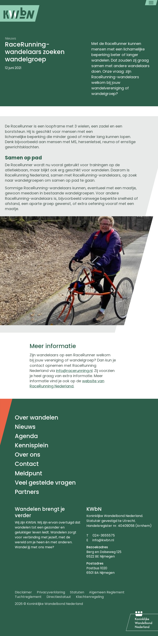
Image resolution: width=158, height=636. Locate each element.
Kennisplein (31, 445)
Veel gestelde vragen (45, 483)
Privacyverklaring (51, 592)
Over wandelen (36, 418)
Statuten (77, 592)
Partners (27, 492)
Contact (27, 464)
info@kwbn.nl (103, 540)
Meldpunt (28, 473)
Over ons (27, 455)
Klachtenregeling (90, 596)
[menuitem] (20, 13)
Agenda (26, 436)
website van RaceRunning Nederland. (67, 383)
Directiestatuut (58, 596)
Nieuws (25, 427)
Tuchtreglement (28, 596)
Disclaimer (23, 592)
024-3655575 (104, 535)
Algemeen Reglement (106, 592)
